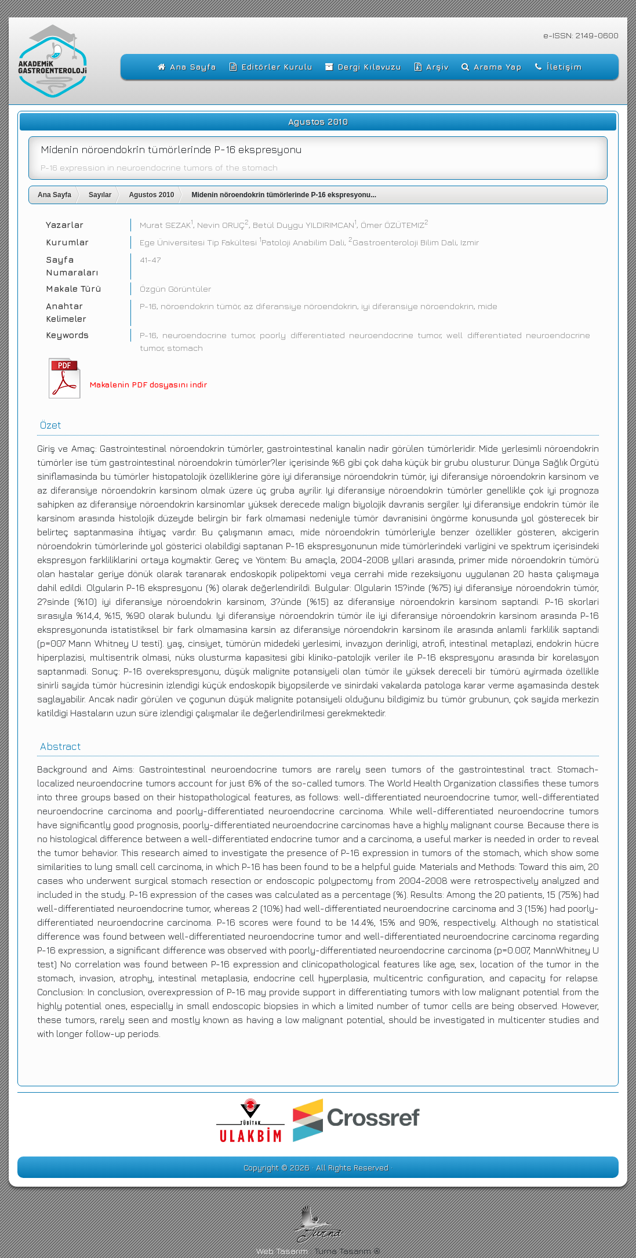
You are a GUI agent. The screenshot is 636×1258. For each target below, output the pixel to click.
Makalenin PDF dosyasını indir (148, 384)
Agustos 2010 (151, 195)
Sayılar (100, 195)
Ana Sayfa (54, 195)
